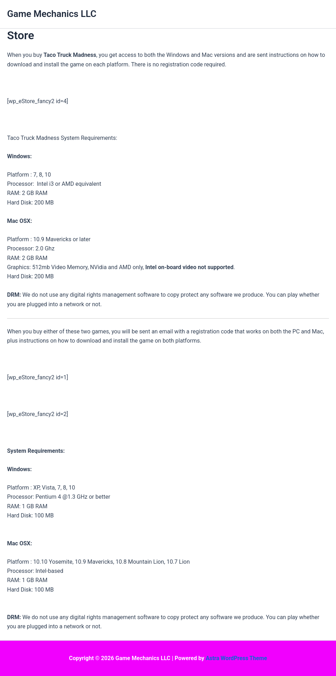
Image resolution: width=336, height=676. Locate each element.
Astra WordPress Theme (236, 658)
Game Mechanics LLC (51, 13)
